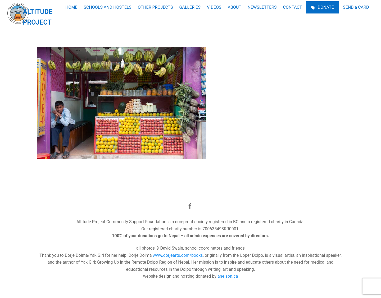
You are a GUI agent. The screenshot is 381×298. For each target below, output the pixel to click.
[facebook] (190, 205)
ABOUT (234, 7)
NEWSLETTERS (262, 7)
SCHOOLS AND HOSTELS (107, 7)
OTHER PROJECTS (155, 7)
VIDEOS (214, 7)
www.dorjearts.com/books (178, 255)
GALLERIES (189, 7)
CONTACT (292, 7)
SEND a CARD (356, 7)
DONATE (322, 7)
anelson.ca (227, 276)
